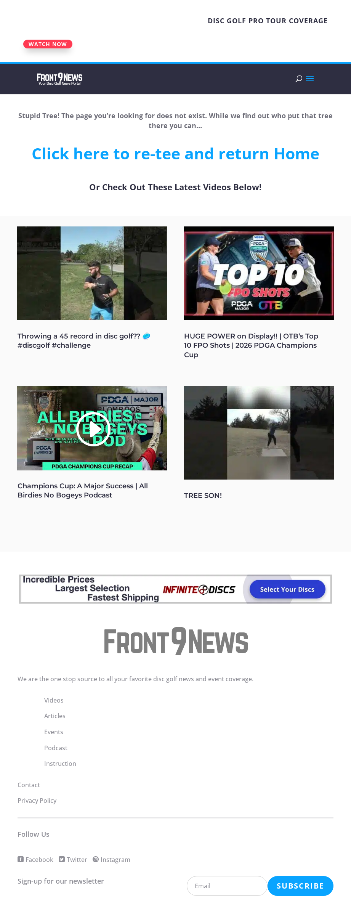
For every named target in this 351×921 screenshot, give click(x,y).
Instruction (60, 763)
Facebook (39, 859)
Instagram (115, 859)
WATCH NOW (48, 44)
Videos (54, 700)
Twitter (77, 859)
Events (53, 732)
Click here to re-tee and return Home (175, 153)
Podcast (55, 748)
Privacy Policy (37, 800)
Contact (29, 785)
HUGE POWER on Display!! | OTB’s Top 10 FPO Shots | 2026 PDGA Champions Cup (251, 345)
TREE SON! (203, 495)
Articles (55, 716)
